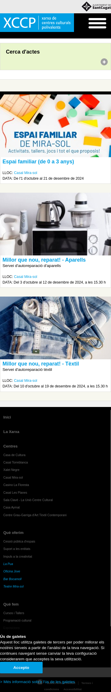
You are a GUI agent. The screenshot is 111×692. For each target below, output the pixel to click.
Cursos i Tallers (13, 613)
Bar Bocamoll (12, 579)
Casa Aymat (11, 507)
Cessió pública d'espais (19, 541)
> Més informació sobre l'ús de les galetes (37, 682)
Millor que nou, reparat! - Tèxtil (41, 364)
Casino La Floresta (16, 485)
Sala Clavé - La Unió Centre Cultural (28, 500)
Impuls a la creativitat (17, 556)
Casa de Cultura (14, 455)
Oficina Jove (11, 571)
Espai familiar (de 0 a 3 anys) (38, 162)
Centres (10, 446)
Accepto (21, 667)
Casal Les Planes (15, 492)
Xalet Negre (11, 469)
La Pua (8, 564)
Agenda (16, 35)
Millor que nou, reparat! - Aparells (44, 260)
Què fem (11, 604)
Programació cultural (17, 620)
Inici (3, 35)
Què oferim (13, 532)
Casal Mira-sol (25, 173)
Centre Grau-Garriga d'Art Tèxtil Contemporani (35, 515)
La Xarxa (11, 431)
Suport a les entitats (16, 549)
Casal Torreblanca (15, 462)
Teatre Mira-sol (13, 586)
